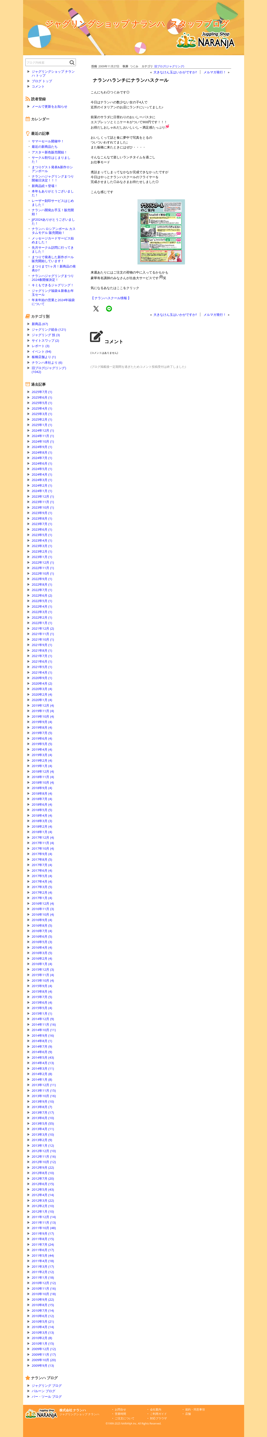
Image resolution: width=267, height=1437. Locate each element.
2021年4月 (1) (42, 672)
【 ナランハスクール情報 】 (111, 298)
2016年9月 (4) (42, 920)
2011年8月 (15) (43, 1239)
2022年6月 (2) (42, 595)
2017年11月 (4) (43, 843)
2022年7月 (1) (42, 590)
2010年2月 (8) (42, 1338)
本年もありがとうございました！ (53, 193)
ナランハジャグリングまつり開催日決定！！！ (53, 178)
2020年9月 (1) (42, 678)
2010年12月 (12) (44, 1283)
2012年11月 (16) (44, 1156)
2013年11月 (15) (44, 1090)
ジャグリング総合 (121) (49, 329)
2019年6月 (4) (42, 738)
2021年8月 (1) (42, 650)
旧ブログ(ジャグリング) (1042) (49, 370)
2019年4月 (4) (42, 749)
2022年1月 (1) (42, 623)
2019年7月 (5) (42, 733)
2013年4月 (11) (43, 1129)
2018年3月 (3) (42, 821)
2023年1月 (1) (42, 557)
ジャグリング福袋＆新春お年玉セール (53, 292)
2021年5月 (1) (42, 667)
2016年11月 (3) (43, 909)
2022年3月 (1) (42, 612)
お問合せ (120, 1409)
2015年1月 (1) (42, 1013)
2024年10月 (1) (43, 441)
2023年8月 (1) (42, 518)
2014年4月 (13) (43, 1063)
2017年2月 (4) (42, 892)
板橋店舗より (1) (44, 357)
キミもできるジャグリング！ (53, 285)
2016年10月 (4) (43, 914)
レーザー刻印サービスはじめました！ (53, 202)
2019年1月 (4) (42, 766)
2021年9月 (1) (42, 645)
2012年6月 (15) (43, 1184)
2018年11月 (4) (43, 777)
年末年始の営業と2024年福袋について (53, 302)
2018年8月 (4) (42, 793)
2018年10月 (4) (43, 782)
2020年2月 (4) (42, 694)
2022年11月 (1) (43, 568)
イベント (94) (41, 351)
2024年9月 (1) (42, 447)
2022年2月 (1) (42, 617)
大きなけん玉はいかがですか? (175, 72)
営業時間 (120, 1413)
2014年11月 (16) (44, 1024)
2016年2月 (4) (42, 958)
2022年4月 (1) (42, 606)
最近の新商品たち (45, 146)
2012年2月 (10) (43, 1206)
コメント (38, 86)
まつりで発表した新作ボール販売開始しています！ (53, 259)
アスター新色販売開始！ (49, 152)
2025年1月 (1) (42, 425)
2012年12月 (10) (44, 1151)
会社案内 (155, 1409)
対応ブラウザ (158, 1418)
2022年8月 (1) (42, 584)
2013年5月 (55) (43, 1123)
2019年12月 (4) (43, 705)
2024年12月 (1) (43, 430)
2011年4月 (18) (43, 1261)
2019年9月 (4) (42, 722)
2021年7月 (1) (42, 656)
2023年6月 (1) (42, 529)
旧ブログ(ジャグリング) (169, 66)
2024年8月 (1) (42, 452)
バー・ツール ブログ (47, 1396)
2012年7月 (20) (43, 1178)
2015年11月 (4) (43, 975)
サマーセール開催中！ (48, 141)
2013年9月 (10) (43, 1101)
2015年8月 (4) (42, 991)
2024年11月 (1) (43, 436)
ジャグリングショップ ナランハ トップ (53, 73)
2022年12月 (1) (43, 562)
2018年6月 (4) (42, 804)
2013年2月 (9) (42, 1140)
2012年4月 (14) (43, 1195)
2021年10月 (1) (43, 639)
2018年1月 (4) (42, 832)
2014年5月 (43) (43, 1057)
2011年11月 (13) (44, 1222)
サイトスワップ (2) (45, 340)
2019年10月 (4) (43, 716)
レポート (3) (40, 346)
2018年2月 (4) (42, 826)
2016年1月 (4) (42, 964)
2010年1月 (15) (43, 1343)
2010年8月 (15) (43, 1305)
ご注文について (124, 1418)
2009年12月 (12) (44, 1349)
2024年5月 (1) (42, 469)
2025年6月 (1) (42, 397)
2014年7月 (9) (42, 1046)
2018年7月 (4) (42, 799)
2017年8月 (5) (42, 859)
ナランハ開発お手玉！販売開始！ (53, 212)
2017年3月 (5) (42, 887)
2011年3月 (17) (43, 1266)
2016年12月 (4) (43, 903)
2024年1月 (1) (42, 491)
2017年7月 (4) (42, 865)
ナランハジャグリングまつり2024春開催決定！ (53, 278)
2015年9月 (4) (42, 986)
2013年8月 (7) (42, 1107)
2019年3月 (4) (42, 755)
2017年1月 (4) (42, 898)
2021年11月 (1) (43, 634)
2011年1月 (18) (43, 1277)
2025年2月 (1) (42, 419)
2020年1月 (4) (42, 700)
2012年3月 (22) (43, 1200)
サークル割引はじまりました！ (51, 159)
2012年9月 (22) (43, 1167)
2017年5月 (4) (42, 876)
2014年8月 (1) (42, 1041)
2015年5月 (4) (42, 1008)
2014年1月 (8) (42, 1079)
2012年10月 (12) (44, 1162)
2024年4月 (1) (42, 474)
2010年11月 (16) (44, 1288)
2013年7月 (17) (43, 1112)
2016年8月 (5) (42, 925)
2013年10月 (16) (44, 1096)
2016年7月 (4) (42, 931)
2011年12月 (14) (44, 1217)
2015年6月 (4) (42, 1002)
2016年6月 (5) (42, 936)
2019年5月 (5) (42, 744)
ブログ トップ (42, 81)
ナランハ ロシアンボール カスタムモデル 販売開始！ (54, 230)
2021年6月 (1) (42, 661)
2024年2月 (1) (42, 485)
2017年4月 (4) (42, 881)
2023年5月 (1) (42, 535)
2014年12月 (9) (43, 1019)
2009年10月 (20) (44, 1360)
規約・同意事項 (195, 1409)
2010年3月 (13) (43, 1332)
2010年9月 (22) (43, 1299)
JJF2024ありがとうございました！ (53, 221)
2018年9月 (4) (42, 788)
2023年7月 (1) (42, 524)
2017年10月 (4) (43, 848)
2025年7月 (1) (42, 392)
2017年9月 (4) (42, 854)
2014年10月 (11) (44, 1030)
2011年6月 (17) (43, 1250)
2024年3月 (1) (42, 480)
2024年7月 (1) (42, 458)
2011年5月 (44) (43, 1255)
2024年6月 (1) (42, 463)
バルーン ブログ (43, 1391)
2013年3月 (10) (43, 1134)
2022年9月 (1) (42, 579)
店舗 (188, 1413)
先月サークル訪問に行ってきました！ (53, 249)
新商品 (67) (40, 324)
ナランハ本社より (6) (47, 362)
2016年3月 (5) (42, 953)
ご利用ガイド (158, 1413)
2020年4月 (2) (42, 683)
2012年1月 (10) (43, 1211)
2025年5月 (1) (42, 403)
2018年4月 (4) (42, 815)
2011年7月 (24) (43, 1244)
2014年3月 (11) (43, 1068)
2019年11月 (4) (43, 711)
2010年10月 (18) (44, 1294)
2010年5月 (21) (43, 1321)
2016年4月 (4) (42, 947)
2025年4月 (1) (42, 408)
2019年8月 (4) (42, 727)
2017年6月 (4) (42, 870)
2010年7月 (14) (43, 1310)
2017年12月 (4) (43, 837)
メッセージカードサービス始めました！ (53, 240)
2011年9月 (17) (43, 1233)
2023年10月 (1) (43, 507)
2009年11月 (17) (44, 1354)
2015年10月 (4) (43, 980)
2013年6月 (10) (43, 1118)
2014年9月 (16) (43, 1035)
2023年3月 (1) (42, 546)
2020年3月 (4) (42, 689)
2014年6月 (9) (42, 1052)
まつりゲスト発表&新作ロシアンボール (52, 169)
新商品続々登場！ (45, 186)
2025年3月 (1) (42, 414)
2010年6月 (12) (43, 1316)
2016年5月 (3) (42, 942)
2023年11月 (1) (43, 502)
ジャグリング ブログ (47, 1385)
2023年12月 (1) (43, 496)
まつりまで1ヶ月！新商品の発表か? (54, 268)
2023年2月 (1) (42, 551)
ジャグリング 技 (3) (46, 335)
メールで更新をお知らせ (49, 106)
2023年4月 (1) (42, 540)
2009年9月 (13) (43, 1365)
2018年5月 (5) (42, 810)
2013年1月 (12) (43, 1145)
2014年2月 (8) (42, 1074)
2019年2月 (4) (42, 760)
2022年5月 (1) (42, 601)
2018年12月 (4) (43, 771)
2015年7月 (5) (42, 997)
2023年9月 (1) (42, 513)
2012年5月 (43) (43, 1189)
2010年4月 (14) (43, 1327)
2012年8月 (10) (43, 1173)
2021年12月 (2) (43, 628)
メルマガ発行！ (215, 72)
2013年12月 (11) (44, 1085)
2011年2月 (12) (43, 1272)
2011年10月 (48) (44, 1228)
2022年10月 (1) (43, 573)
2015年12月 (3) (43, 969)
